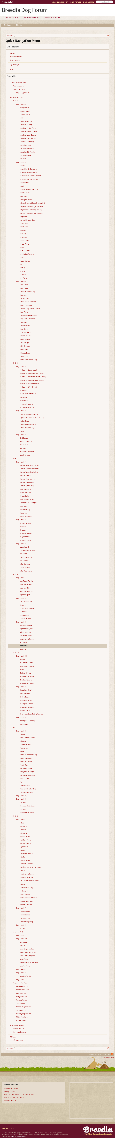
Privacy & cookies (20, 1136)
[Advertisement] (91, 1100)
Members (19, 25)
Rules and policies (10, 1100)
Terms (12, 1136)
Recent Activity (15, 60)
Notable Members (16, 57)
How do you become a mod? (14, 1097)
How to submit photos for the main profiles (19, 1094)
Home (104, 1054)
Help (11, 70)
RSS (112, 1054)
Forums (12, 53)
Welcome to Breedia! (11, 1089)
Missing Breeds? (9, 1092)
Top (108, 1054)
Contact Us (92, 1054)
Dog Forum (75, 2)
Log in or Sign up (15, 65)
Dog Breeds (88, 2)
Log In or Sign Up (60, 2)
